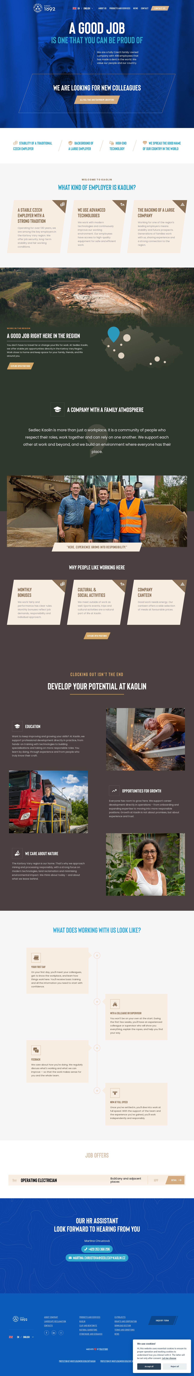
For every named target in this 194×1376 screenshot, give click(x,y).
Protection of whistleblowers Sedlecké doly (117, 1361)
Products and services (89, 1317)
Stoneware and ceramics (90, 1333)
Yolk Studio (103, 1349)
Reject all (175, 1366)
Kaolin (82, 1321)
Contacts (48, 1325)
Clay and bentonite (88, 1325)
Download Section (123, 1325)
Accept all (149, 1366)
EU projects (120, 1317)
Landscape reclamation (55, 1321)
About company (51, 1317)
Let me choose (169, 1358)
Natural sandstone (88, 1329)
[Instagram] (61, 1332)
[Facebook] (46, 1332)
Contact (145, 8)
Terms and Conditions (125, 1329)
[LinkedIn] (53, 1332)
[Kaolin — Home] (38, 8)
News (135, 8)
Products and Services (119, 8)
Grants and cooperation (126, 1321)
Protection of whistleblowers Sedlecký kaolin (77, 1361)
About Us (102, 8)
